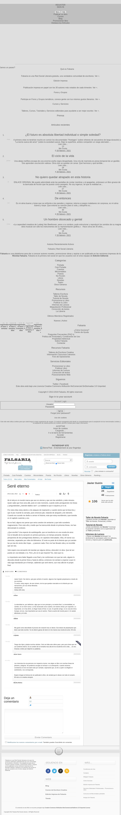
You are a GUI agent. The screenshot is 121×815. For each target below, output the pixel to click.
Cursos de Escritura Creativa (31, 454)
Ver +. (97, 76)
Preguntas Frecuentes (57, 334)
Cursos (60, 16)
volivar (16, 595)
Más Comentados (29, 479)
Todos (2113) (7, 479)
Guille (37, 323)
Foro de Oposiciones (61, 357)
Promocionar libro (60, 21)
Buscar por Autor (49, 463)
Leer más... (63, 144)
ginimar (8, 160)
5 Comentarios (22, 571)
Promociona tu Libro (60, 300)
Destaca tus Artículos (60, 23)
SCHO (20, 323)
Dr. (8, 182)
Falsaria (62, 392)
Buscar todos (60, 463)
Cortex (8, 224)
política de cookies (55, 423)
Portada (60, 265)
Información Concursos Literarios (61, 354)
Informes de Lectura (60, 305)
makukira (12, 323)
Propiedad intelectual (61, 339)
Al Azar (40, 479)
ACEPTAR (60, 426)
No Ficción (60, 276)
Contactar (61, 343)
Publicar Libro (61, 368)
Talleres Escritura (60, 294)
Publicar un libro (60, 14)
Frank (8, 139)
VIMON (16, 618)
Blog (60, 19)
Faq (17, 454)
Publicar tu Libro (61, 303)
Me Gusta (63, 148)
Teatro (60, 282)
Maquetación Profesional (60, 307)
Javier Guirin (9, 571)
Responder (77, 595)
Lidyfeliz (16, 635)
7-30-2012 (7, 641)
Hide (63, 12)
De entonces (63, 198)
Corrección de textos (60, 309)
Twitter (55, 384)
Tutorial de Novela (60, 298)
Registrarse (60, 437)
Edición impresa (49, 454)
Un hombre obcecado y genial (63, 219)
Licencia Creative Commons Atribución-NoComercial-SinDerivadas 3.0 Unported (71, 386)
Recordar (87, 471)
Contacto (86, 773)
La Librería (60, 311)
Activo (64, 321)
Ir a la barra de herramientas (60, 433)
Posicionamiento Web (61, 375)
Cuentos (60, 269)
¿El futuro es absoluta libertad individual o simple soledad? (63, 134)
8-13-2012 (7, 660)
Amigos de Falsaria (89, 797)
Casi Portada (60, 267)
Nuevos (57, 321)
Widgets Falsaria (88, 777)
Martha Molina (18, 682)
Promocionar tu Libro (61, 366)
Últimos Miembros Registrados (60, 316)
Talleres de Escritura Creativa (61, 352)
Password (49, 407)
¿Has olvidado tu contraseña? (104, 471)
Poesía (61, 274)
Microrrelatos (60, 272)
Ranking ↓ (97, 475)
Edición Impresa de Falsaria (56, 794)
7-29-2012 (7, 576)
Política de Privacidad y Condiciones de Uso (61, 337)
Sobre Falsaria (61, 341)
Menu (58, 12)
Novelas (60, 280)
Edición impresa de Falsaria (91, 784)
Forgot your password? (60, 413)
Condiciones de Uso (89, 769)
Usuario (49, 404)
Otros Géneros (60, 285)
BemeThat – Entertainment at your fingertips (62, 448)
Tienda (65, 454)
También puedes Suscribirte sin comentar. (57, 742)
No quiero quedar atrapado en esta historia (62, 177)
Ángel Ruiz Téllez (29, 323)
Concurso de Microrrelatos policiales (94, 793)
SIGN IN (60, 7)
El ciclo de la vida (63, 155)
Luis (8, 203)
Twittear (37, 494)
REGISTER (60, 5)
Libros (60, 278)
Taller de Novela (60, 296)
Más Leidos (18, 479)
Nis (3, 323)
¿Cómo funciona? (81, 330)
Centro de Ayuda (81, 332)
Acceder (60, 435)
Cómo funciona (8, 454)
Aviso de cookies (60, 428)
